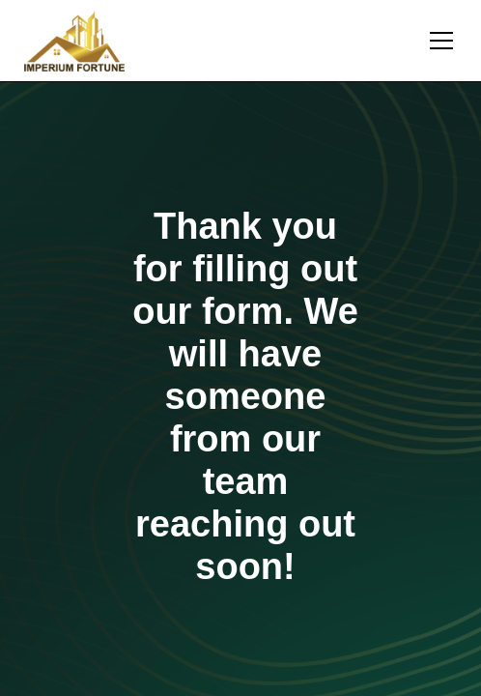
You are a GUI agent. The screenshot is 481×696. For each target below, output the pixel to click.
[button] (437, 40)
